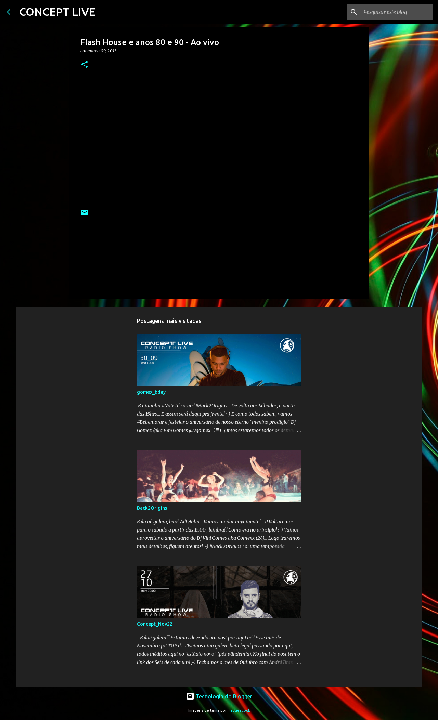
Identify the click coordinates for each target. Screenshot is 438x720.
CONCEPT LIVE (57, 11)
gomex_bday (151, 392)
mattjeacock (239, 710)
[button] (84, 64)
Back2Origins (152, 508)
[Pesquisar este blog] (397, 12)
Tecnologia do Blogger (219, 696)
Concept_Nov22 (154, 624)
